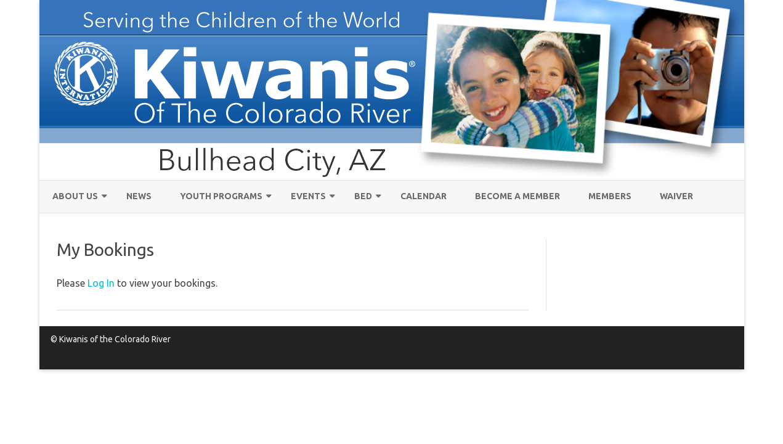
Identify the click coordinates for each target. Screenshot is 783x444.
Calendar (423, 196)
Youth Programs (221, 196)
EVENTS (308, 196)
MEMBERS (609, 196)
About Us (75, 196)
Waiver (676, 196)
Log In (101, 283)
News (139, 196)
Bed (363, 196)
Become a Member (517, 196)
